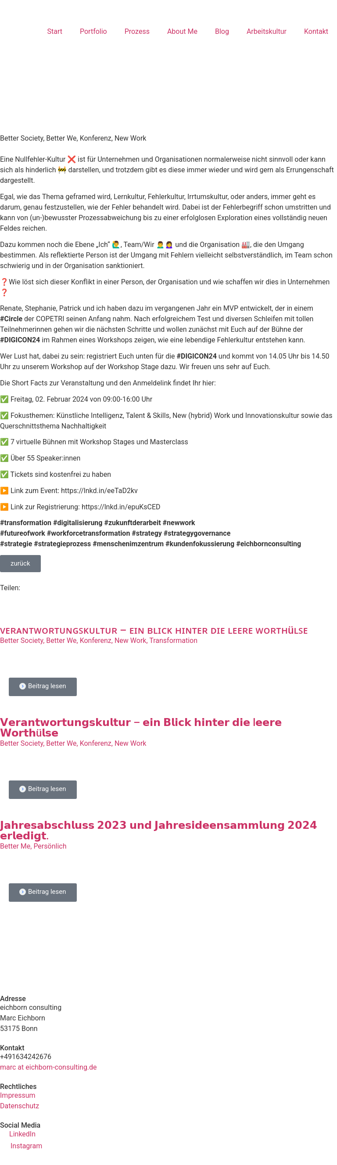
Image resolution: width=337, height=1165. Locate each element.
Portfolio (93, 31)
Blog (222, 31)
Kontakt (316, 31)
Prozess (137, 31)
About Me (182, 31)
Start (54, 31)
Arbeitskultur (267, 31)
